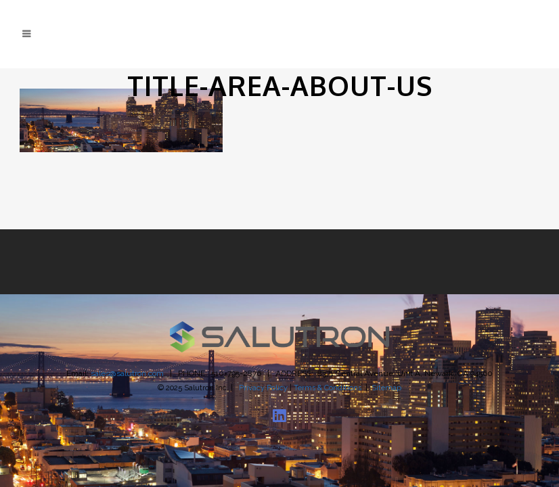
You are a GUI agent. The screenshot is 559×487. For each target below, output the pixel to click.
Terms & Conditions (327, 388)
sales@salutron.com (127, 373)
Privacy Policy (263, 388)
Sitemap (386, 388)
